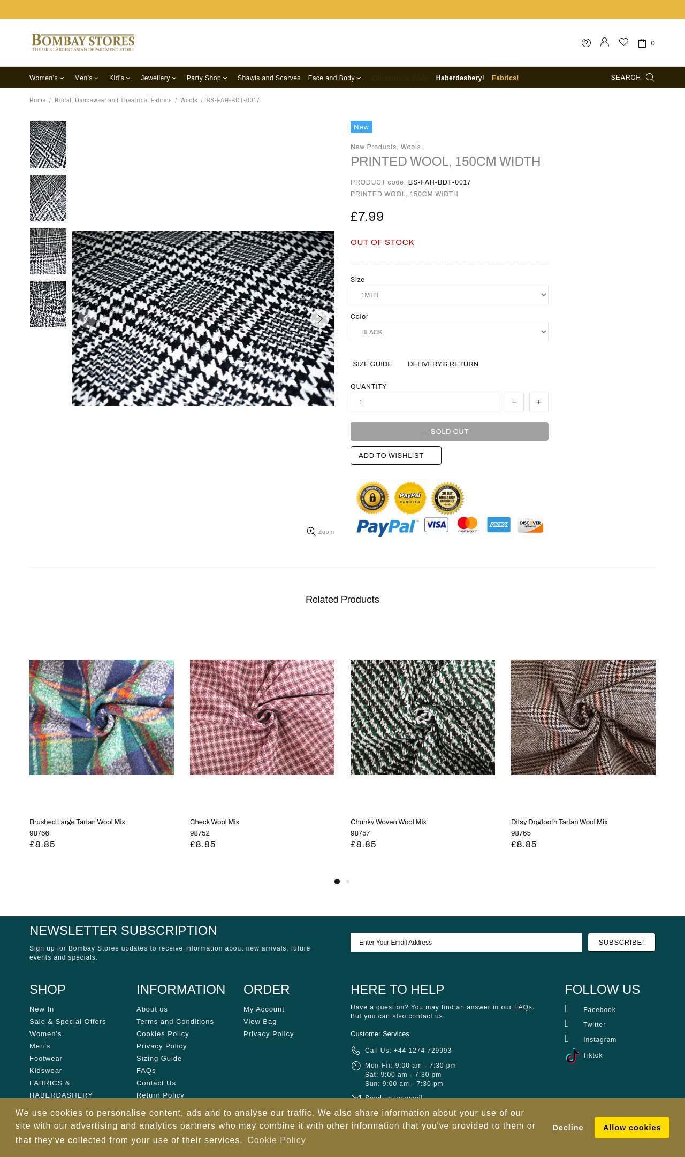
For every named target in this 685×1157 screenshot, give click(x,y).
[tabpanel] (101, 750)
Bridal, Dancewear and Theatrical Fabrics (113, 100)
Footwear (46, 1058)
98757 (360, 833)
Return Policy (160, 1095)
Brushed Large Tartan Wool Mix (77, 822)
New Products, (375, 147)
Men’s (39, 1046)
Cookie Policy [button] (276, 1140)
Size (358, 279)
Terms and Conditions (175, 1021)
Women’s (45, 1034)
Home (37, 100)
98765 (521, 833)
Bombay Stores (82, 42)
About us (152, 1009)
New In (41, 1009)
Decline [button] (568, 1127)
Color (360, 316)
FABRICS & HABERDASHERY (61, 1089)
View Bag (260, 1021)
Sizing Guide (159, 1058)
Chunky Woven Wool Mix (389, 822)
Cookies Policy (162, 1034)
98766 (39, 833)
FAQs (146, 1071)
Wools (188, 100)
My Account (264, 1009)
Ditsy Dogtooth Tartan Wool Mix (559, 822)
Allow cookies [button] (632, 1127)
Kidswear (45, 1071)
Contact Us (156, 1083)
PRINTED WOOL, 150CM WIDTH (446, 161)
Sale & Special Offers (67, 1021)
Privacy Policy (161, 1046)
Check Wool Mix (214, 822)
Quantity (369, 386)
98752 (200, 833)
